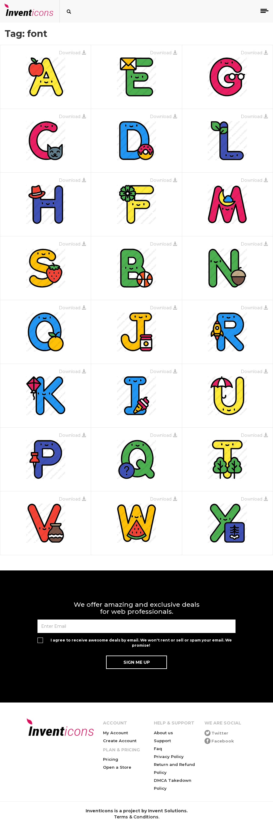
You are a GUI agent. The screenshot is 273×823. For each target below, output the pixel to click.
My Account (115, 732)
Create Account (119, 740)
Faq (158, 748)
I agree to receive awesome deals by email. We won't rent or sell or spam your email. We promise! (141, 643)
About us (163, 732)
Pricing (110, 759)
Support (162, 740)
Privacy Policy (169, 756)
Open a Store (117, 767)
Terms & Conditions (136, 817)
